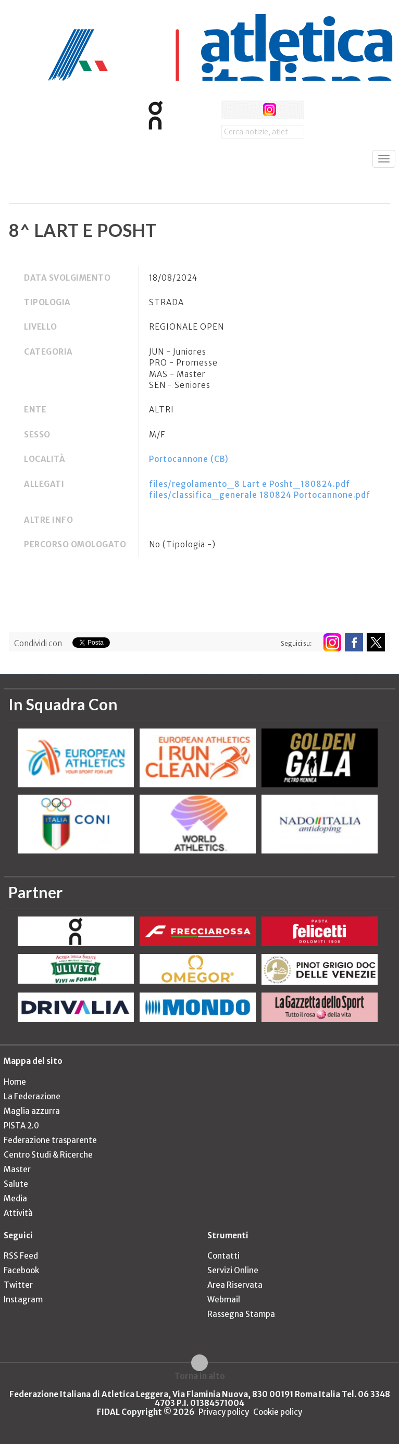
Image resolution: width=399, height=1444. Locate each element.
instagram (269, 109)
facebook (230, 109)
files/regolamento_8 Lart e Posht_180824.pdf (249, 484)
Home (15, 1082)
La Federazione (32, 1096)
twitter (249, 109)
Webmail (223, 1299)
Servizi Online (232, 1270)
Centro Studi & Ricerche (48, 1155)
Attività (18, 1213)
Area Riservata (235, 1285)
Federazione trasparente (50, 1140)
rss (288, 109)
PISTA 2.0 (21, 1126)
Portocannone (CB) (189, 459)
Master (17, 1169)
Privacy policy (223, 1412)
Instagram (23, 1299)
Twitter (18, 1285)
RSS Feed (21, 1256)
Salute (16, 1184)
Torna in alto (199, 1375)
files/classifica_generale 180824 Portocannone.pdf (259, 495)
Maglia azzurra (32, 1111)
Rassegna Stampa (241, 1314)
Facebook (21, 1270)
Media (15, 1198)
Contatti (223, 1256)
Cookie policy (277, 1412)
